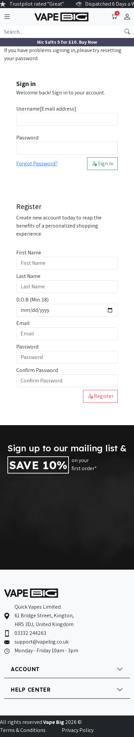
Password (27, 137)
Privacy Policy (77, 730)
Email (23, 323)
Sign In (102, 163)
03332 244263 (30, 633)
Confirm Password (37, 370)
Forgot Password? (37, 163)
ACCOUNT (25, 669)
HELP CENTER (31, 689)
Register (100, 396)
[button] (127, 17)
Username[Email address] (46, 108)
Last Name (28, 276)
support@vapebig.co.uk (42, 641)
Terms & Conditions (23, 730)
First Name (28, 252)
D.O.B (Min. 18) (32, 299)
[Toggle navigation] (7, 17)
